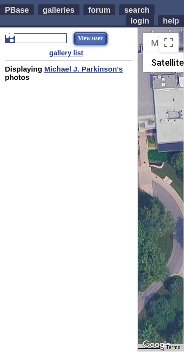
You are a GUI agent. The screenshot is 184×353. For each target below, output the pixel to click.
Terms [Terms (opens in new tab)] (173, 347)
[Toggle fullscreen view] (169, 42)
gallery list (66, 53)
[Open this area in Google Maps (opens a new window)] (156, 344)
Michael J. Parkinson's (83, 69)
